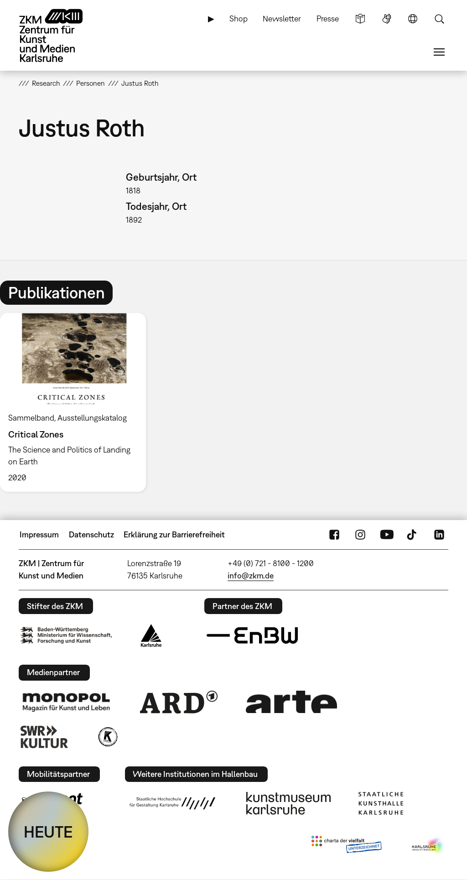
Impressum (39, 534)
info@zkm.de (251, 575)
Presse (328, 18)
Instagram (360, 534)
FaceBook (334, 534)
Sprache (413, 18)
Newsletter (282, 18)
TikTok (413, 534)
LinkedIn (439, 534)
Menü (439, 52)
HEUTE (48, 832)
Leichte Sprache (360, 18)
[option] (77, 402)
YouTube (387, 534)
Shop (238, 18)
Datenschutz (91, 534)
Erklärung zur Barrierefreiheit (174, 534)
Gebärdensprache (387, 18)
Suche (439, 18)
